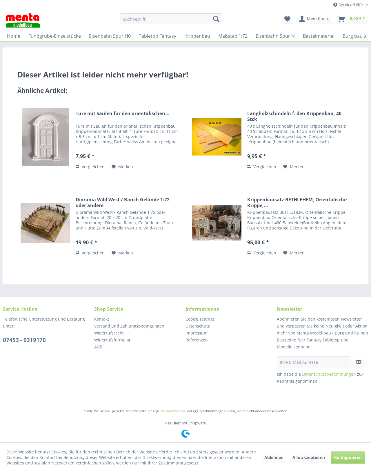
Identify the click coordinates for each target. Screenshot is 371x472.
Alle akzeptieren (308, 457)
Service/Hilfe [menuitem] (348, 5)
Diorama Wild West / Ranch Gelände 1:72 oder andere (123, 202)
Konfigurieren (348, 457)
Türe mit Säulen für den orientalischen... (123, 114)
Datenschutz (198, 326)
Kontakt (101, 319)
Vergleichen (90, 166)
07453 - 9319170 (24, 340)
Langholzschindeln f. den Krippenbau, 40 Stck (294, 116)
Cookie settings (200, 319)
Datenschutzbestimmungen (329, 374)
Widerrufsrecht (109, 333)
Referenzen (197, 340)
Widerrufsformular (112, 340)
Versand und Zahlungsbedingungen (129, 326)
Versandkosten (173, 410)
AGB (98, 347)
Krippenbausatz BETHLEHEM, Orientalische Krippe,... (297, 202)
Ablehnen (273, 457)
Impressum (197, 333)
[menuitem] (171, 19)
